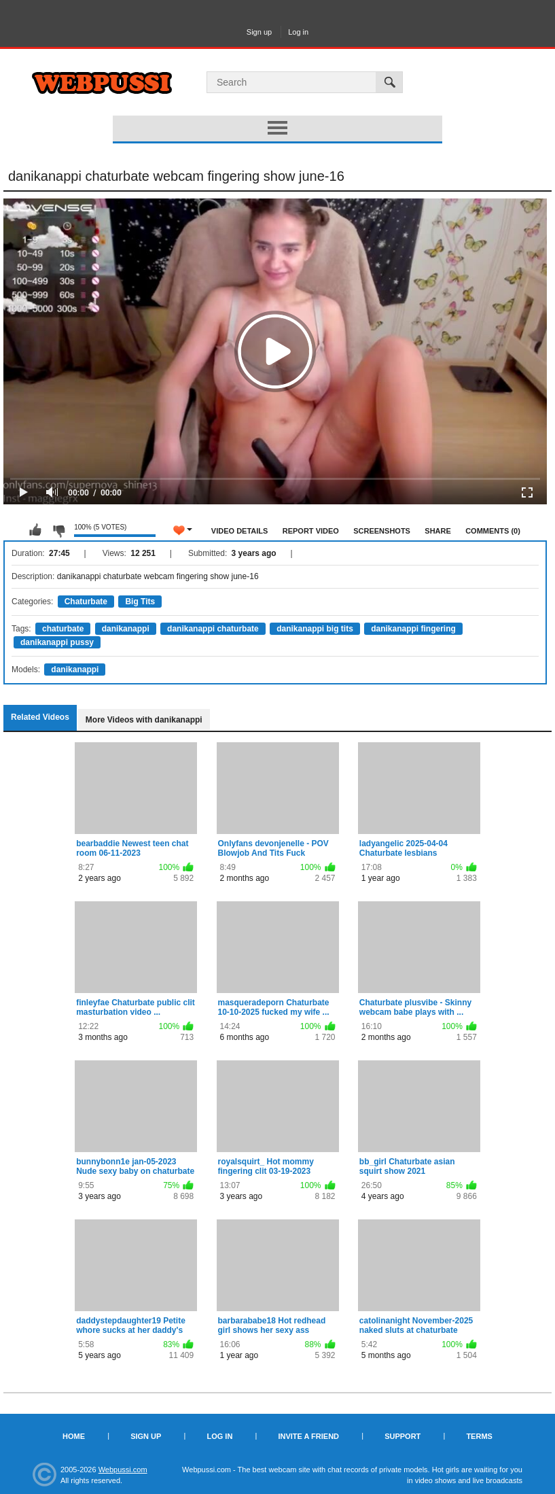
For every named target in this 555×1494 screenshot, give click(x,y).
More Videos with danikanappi (144, 720)
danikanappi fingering (413, 628)
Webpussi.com (123, 1469)
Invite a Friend (308, 1436)
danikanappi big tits (314, 628)
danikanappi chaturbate (213, 628)
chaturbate (63, 628)
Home (73, 1436)
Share (438, 531)
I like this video (35, 530)
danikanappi (125, 628)
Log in (298, 32)
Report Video (311, 531)
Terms (479, 1436)
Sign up (259, 32)
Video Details (239, 531)
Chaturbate (86, 601)
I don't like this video (58, 530)
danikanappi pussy (57, 642)
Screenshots (381, 531)
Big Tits (140, 601)
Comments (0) (492, 531)
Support (402, 1436)
